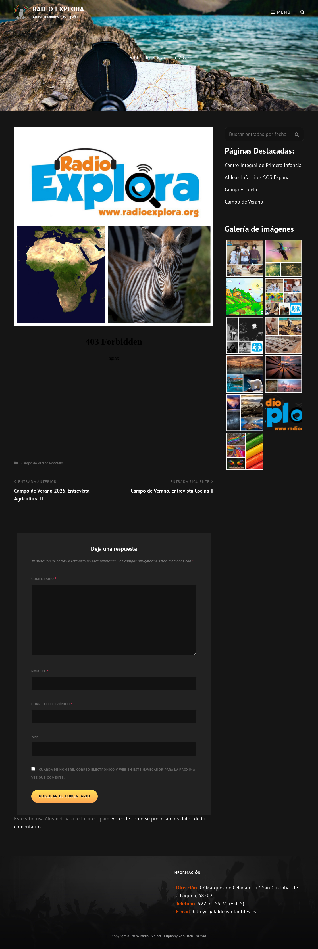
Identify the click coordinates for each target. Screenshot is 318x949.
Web (35, 736)
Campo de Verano (34, 463)
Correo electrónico (52, 704)
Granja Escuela (241, 189)
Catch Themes (195, 936)
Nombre (40, 671)
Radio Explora (58, 9)
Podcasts (56, 463)
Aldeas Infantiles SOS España (257, 177)
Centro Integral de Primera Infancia (263, 165)
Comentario (44, 579)
